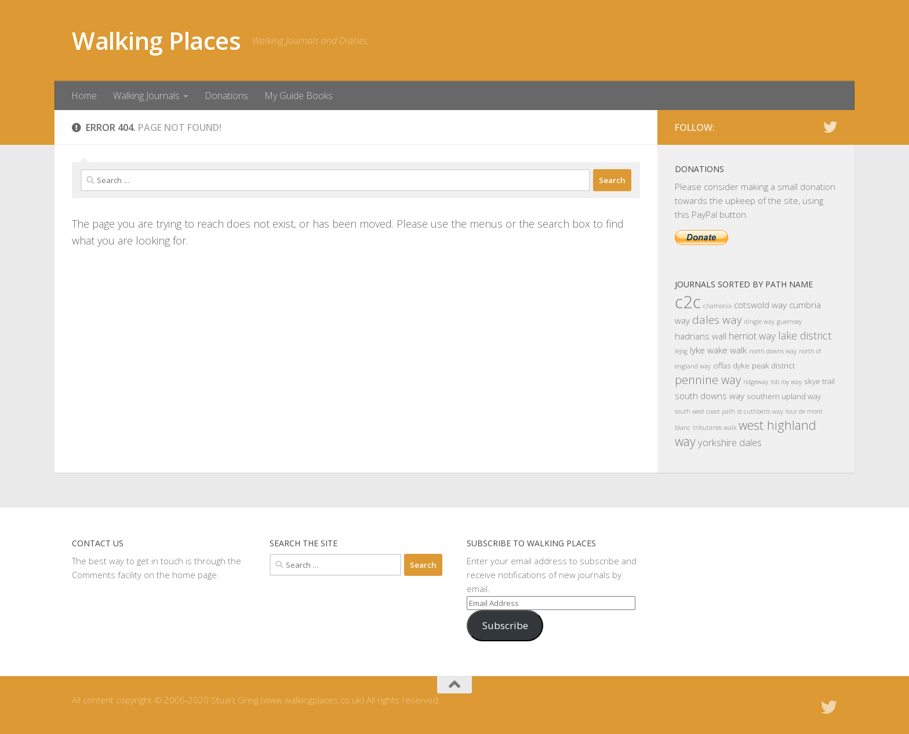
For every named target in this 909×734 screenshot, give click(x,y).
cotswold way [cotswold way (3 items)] (760, 305)
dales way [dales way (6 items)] (717, 319)
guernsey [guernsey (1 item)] (789, 321)
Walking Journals (146, 95)
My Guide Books (298, 95)
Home (84, 95)
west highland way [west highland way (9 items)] (745, 433)
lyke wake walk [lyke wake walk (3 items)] (718, 350)
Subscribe (505, 625)
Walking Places (156, 40)
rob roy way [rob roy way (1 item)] (786, 382)
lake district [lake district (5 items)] (804, 335)
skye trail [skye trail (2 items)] (819, 381)
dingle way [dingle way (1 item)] (759, 321)
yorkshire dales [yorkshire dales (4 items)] (730, 442)
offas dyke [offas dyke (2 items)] (731, 365)
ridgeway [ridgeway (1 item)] (755, 382)
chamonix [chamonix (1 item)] (717, 306)
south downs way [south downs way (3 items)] (709, 395)
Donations (226, 95)
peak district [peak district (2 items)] (773, 365)
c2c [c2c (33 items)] (688, 301)
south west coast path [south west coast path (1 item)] (705, 411)
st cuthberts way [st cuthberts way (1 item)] (760, 411)
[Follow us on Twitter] (830, 127)
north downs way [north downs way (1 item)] (773, 351)
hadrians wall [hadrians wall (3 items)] (700, 336)
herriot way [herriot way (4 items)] (752, 335)
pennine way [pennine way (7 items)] (708, 380)
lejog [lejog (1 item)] (681, 351)
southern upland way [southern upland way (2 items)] (784, 396)
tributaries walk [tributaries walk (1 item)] (714, 427)
